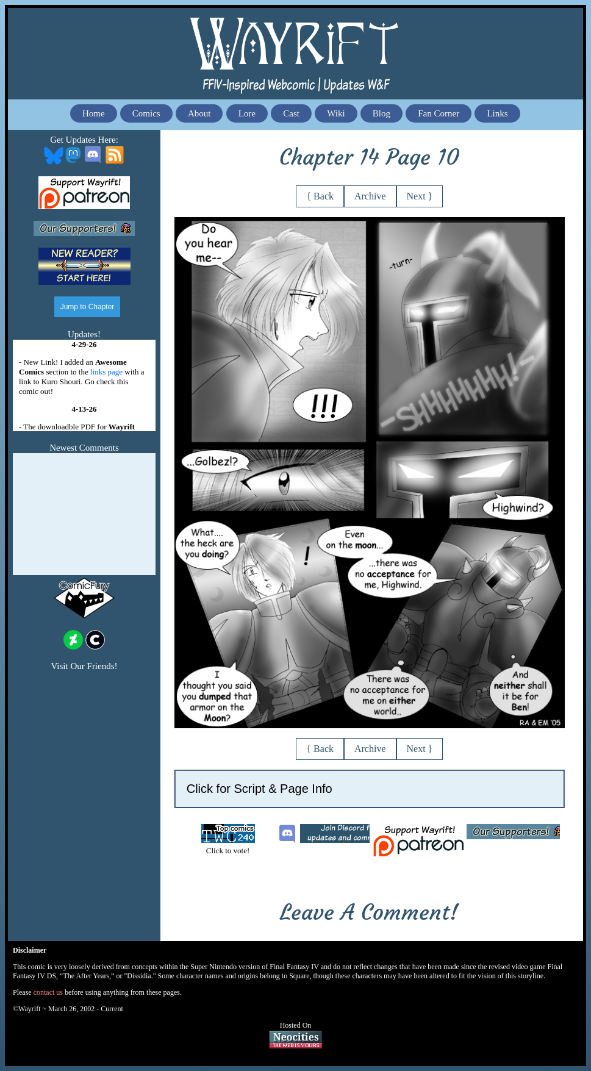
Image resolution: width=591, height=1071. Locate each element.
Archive (370, 196)
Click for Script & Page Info (259, 788)
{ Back (320, 196)
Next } (420, 196)
